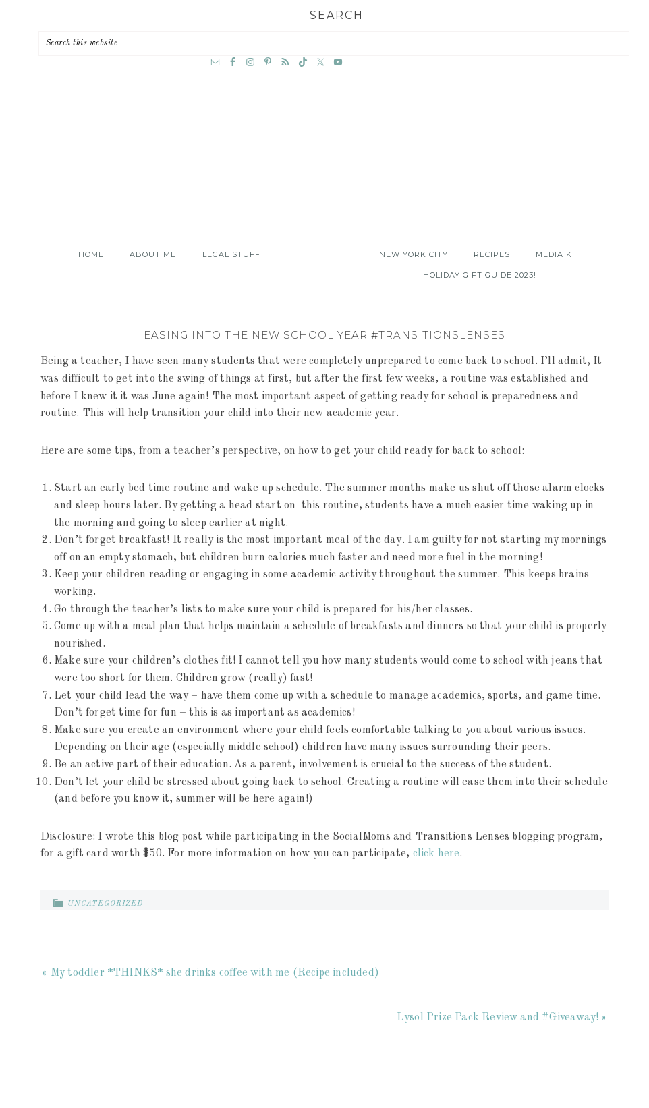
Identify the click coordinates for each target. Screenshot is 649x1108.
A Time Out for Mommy (324, 163)
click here (436, 853)
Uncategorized (105, 904)
